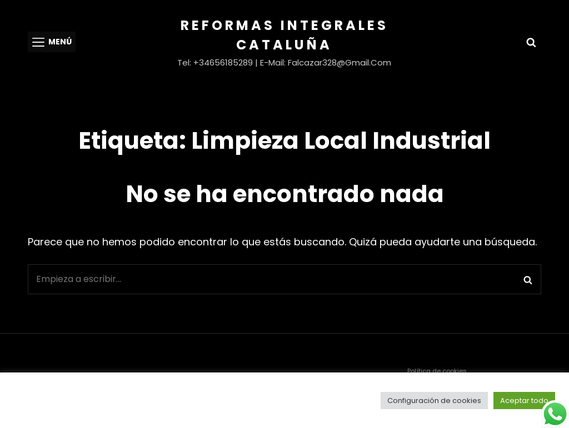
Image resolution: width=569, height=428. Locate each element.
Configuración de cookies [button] (434, 400)
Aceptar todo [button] (524, 400)
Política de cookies (437, 370)
